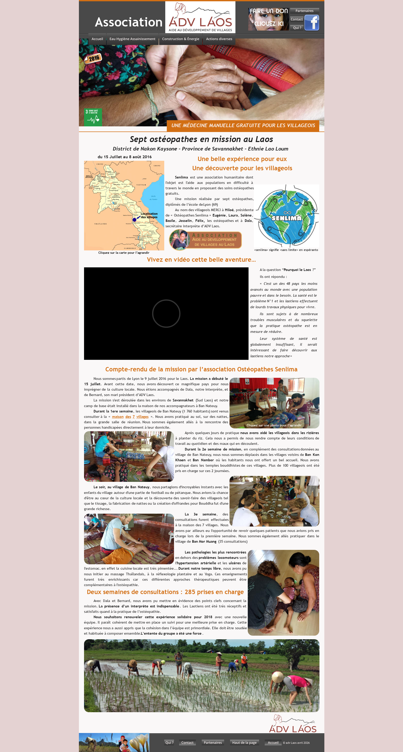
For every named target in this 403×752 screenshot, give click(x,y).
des (128, 416)
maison (118, 416)
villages (142, 416)
